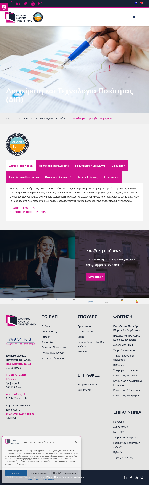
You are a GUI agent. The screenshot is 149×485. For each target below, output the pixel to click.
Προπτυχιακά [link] (85, 326)
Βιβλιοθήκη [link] (119, 365)
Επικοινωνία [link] (84, 390)
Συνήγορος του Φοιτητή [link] (125, 370)
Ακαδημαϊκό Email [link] (123, 345)
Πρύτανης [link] (47, 326)
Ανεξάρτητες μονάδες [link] (53, 352)
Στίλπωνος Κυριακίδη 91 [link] (20, 413)
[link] (4, 7)
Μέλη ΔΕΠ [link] (118, 432)
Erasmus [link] (82, 351)
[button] (76, 442)
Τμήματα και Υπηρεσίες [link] (125, 437)
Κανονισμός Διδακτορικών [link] (127, 390)
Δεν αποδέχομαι (39, 473)
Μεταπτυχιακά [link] (85, 331)
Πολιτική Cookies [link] (32, 479)
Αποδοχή (15, 473)
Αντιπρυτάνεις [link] (49, 331)
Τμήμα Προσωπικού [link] (124, 350)
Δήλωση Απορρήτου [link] (49, 479)
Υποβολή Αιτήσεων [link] (88, 384)
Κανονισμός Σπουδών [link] (125, 375)
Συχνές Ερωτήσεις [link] (123, 457)
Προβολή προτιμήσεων (64, 473)
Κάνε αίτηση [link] (95, 276)
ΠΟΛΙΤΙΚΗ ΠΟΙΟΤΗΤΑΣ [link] (23, 208)
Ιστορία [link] (46, 337)
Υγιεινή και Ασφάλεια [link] (53, 358)
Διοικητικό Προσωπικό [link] (54, 347)
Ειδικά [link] (81, 337)
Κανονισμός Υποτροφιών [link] (126, 395)
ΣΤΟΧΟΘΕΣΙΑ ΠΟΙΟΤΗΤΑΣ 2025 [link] (28, 212)
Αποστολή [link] (47, 342)
